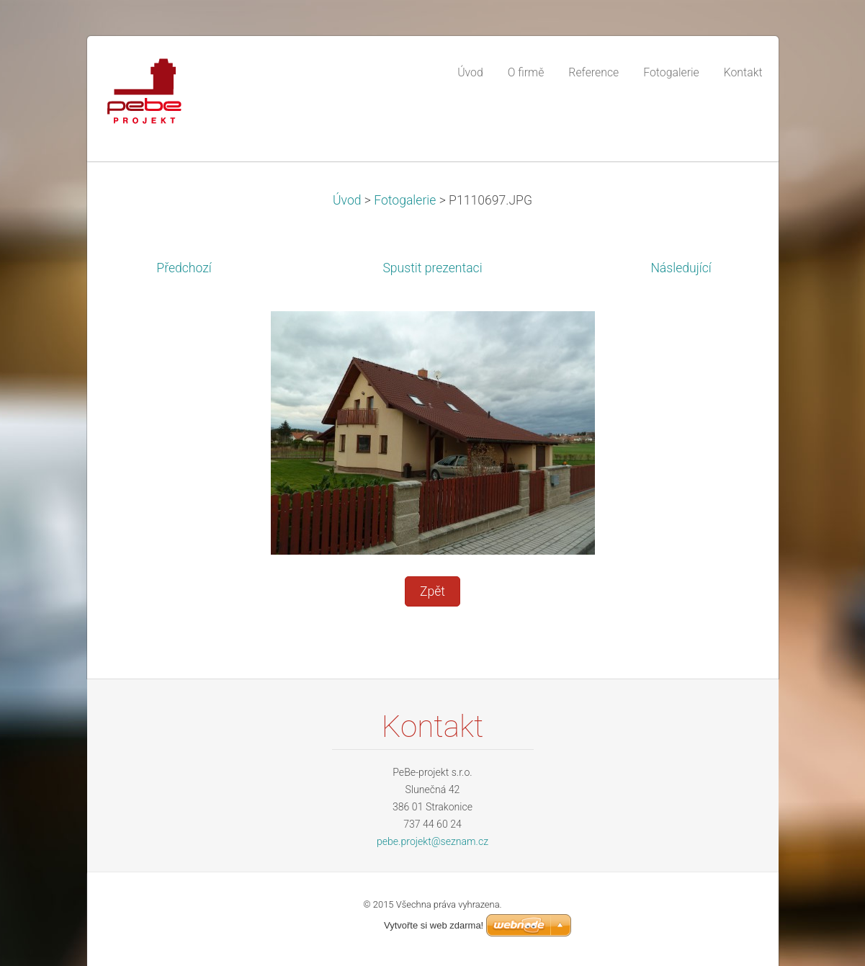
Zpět (432, 591)
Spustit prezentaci (432, 268)
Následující (680, 268)
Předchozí (183, 268)
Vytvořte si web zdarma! (433, 925)
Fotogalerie (405, 200)
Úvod (347, 200)
